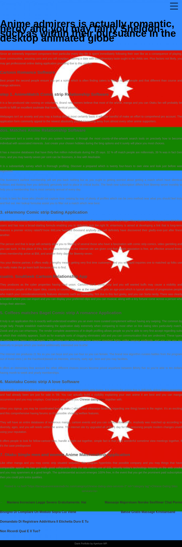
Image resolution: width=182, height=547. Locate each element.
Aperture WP (100, 543)
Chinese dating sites (92, 399)
